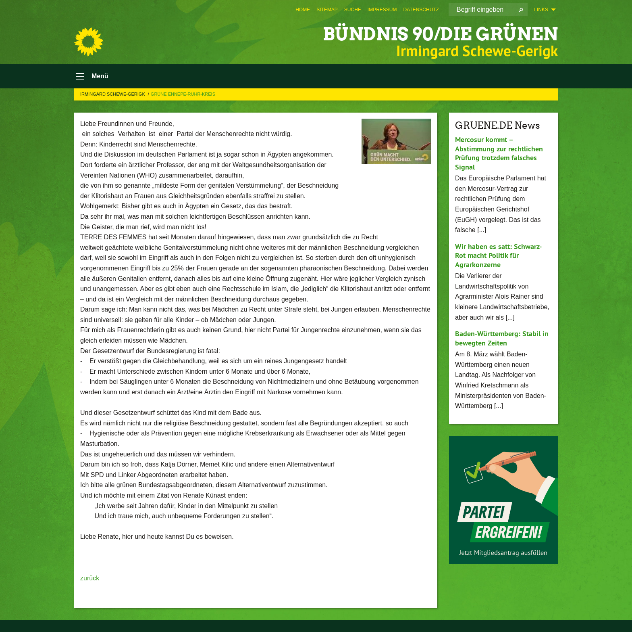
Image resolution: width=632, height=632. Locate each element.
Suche (352, 10)
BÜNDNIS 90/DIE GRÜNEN (440, 34)
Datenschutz (421, 10)
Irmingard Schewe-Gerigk (113, 94)
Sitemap (327, 10)
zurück (89, 578)
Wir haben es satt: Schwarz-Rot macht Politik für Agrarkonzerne (498, 255)
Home (302, 10)
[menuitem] (302, 9)
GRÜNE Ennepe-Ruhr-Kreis (183, 94)
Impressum (382, 10)
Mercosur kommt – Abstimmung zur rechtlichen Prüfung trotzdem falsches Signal (499, 153)
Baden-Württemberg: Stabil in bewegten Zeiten (502, 338)
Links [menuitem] (541, 10)
